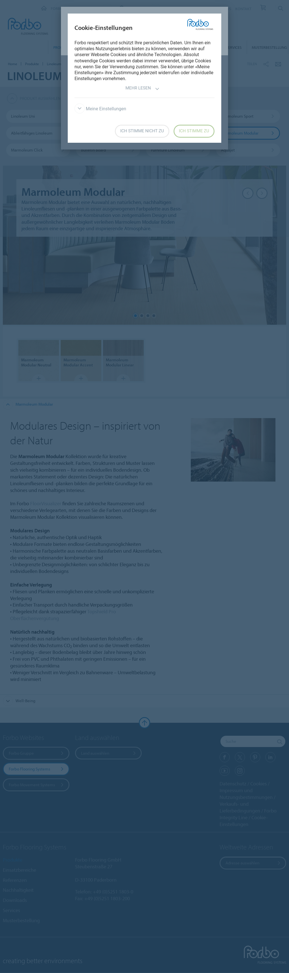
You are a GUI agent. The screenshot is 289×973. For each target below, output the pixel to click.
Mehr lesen (142, 88)
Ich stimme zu (194, 130)
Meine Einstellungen (100, 108)
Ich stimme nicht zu (142, 130)
